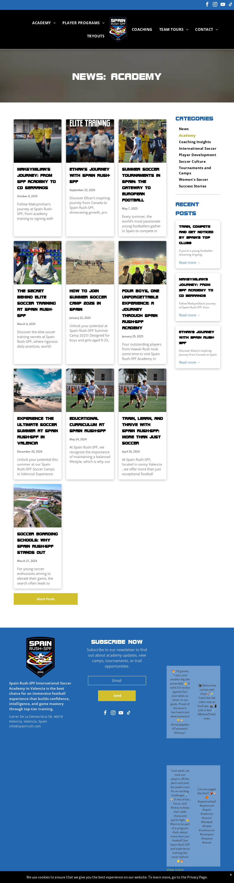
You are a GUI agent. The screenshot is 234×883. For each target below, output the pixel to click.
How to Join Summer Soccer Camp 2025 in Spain (88, 300)
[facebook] (207, 5)
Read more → (189, 262)
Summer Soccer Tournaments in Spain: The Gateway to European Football (141, 184)
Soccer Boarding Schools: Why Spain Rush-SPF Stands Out (37, 543)
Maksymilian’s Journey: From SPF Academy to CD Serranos (36, 178)
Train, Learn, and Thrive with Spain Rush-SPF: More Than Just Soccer (142, 430)
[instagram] (215, 5)
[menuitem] (44, 23)
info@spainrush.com (25, 726)
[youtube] (222, 5)
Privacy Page (197, 877)
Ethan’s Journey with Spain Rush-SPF (89, 175)
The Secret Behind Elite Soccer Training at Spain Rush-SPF (36, 303)
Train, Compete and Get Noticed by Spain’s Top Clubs (196, 234)
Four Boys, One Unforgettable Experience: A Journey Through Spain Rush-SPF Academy (140, 309)
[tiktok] (230, 5)
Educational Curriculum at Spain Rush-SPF (87, 424)
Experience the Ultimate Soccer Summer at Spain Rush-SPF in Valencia (37, 430)
